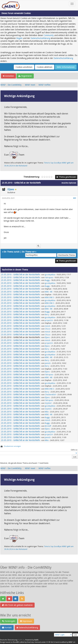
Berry (47, 315)
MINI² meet (30, 85)
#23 (74, 198)
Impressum (26, 621)
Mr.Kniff (48, 426)
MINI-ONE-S (49, 297)
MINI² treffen (44, 85)
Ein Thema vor (28, 252)
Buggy (47, 280)
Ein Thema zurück (12, 252)
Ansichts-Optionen (69, 183)
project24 (49, 320)
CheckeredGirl (50, 395)
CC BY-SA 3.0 (50, 642)
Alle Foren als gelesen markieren (17, 605)
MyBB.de (21, 640)
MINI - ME (48, 292)
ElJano (11, 189)
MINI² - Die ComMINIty (11, 85)
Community (49, 35)
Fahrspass (49, 278)
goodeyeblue (50, 275)
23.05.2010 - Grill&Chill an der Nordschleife (20, 274)
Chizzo (47, 329)
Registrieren (25, 76)
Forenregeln (8, 621)
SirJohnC (48, 403)
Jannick (48, 363)
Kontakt (7, 627)
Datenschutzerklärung (40, 38)
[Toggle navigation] (72, 3)
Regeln (19, 38)
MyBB (36, 640)
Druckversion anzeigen (12, 446)
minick (47, 326)
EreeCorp (30, 642)
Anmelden (8, 76)
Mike (46, 412)
